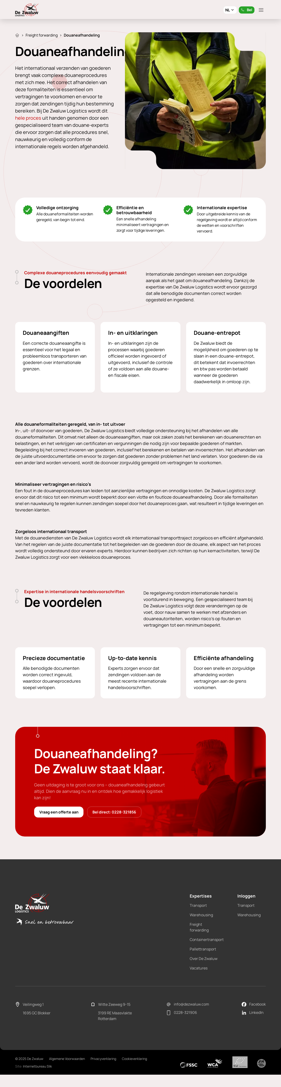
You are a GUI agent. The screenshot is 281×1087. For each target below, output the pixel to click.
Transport (198, 925)
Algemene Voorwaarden (67, 1078)
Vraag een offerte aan (59, 831)
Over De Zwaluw (203, 978)
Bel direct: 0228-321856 (116, 831)
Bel (246, 9)
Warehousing (201, 934)
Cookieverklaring (134, 1078)
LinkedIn (253, 1032)
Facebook (254, 1024)
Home (17, 35)
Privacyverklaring (103, 1078)
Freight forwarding (42, 35)
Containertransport (207, 959)
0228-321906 (181, 1032)
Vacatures (198, 988)
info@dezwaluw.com (188, 1024)
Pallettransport (203, 969)
